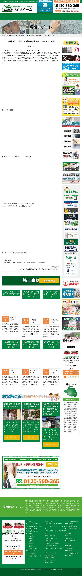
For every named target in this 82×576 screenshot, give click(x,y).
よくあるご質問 (70, 540)
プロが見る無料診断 (33, 531)
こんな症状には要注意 (33, 523)
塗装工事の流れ (29, 16)
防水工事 (31, 541)
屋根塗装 (31, 538)
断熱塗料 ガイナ (50, 535)
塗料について (48, 521)
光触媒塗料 (49, 540)
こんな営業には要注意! (72, 553)
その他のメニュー (71, 555)
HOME (6, 16)
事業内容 (17, 16)
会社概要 (64, 16)
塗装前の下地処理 (50, 557)
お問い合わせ (69, 550)
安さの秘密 (32, 553)
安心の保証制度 (70, 523)
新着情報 (69, 548)
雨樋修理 (31, 546)
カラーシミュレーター (51, 552)
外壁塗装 (31, 536)
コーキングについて (50, 560)
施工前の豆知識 (49, 562)
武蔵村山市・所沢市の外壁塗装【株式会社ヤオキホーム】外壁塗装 (36, 569)
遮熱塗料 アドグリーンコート (54, 523)
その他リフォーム (33, 548)
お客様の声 (69, 538)
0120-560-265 (14, 546)
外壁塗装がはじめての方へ (34, 526)
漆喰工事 (31, 543)
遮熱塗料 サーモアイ (51, 545)
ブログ (68, 543)
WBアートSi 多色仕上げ (52, 543)
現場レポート (69, 535)
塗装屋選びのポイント (33, 528)
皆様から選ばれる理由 (72, 521)
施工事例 (53, 16)
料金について (41, 16)
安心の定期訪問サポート (73, 526)
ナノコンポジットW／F (52, 538)
